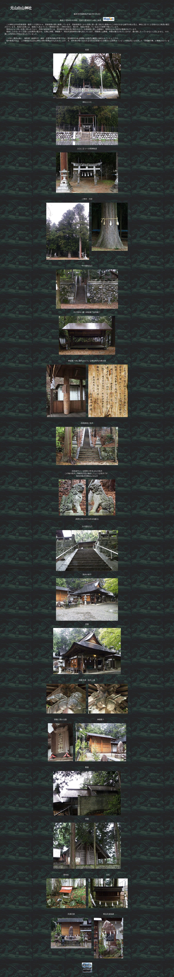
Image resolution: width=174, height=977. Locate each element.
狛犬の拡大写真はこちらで (87, 476)
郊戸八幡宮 (91, 38)
